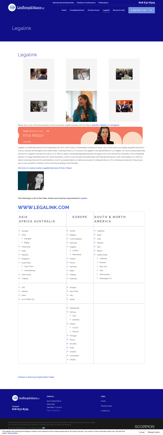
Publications (103, 3)
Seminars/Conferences (86, 3)
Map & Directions (53, 410)
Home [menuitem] (64, 10)
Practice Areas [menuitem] (93, 10)
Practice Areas (106, 406)
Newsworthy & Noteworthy (63, 3)
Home (103, 401)
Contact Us (105, 411)
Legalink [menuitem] (106, 10)
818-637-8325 (147, 2)
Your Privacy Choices (36, 428)
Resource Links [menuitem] (119, 10)
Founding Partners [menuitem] (77, 10)
